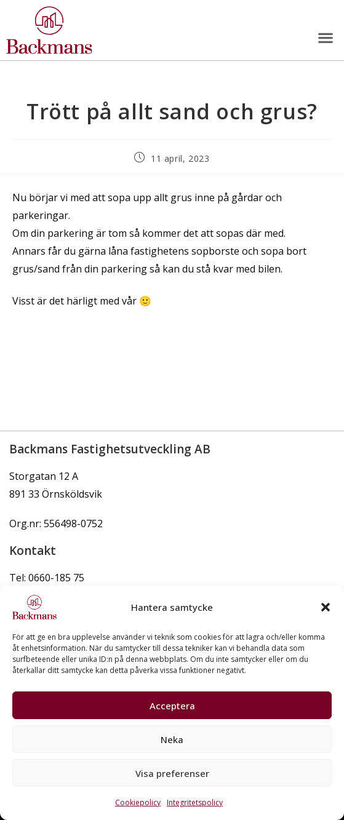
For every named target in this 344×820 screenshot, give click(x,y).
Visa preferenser (172, 773)
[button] (325, 607)
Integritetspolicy (195, 802)
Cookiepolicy (138, 802)
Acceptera (172, 705)
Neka (172, 739)
